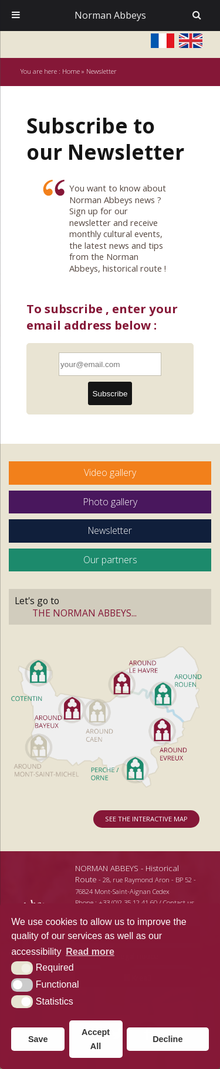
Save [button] (38, 1039)
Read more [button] (90, 952)
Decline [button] (167, 1039)
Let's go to (110, 606)
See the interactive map (146, 818)
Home (71, 71)
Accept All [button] (96, 1039)
